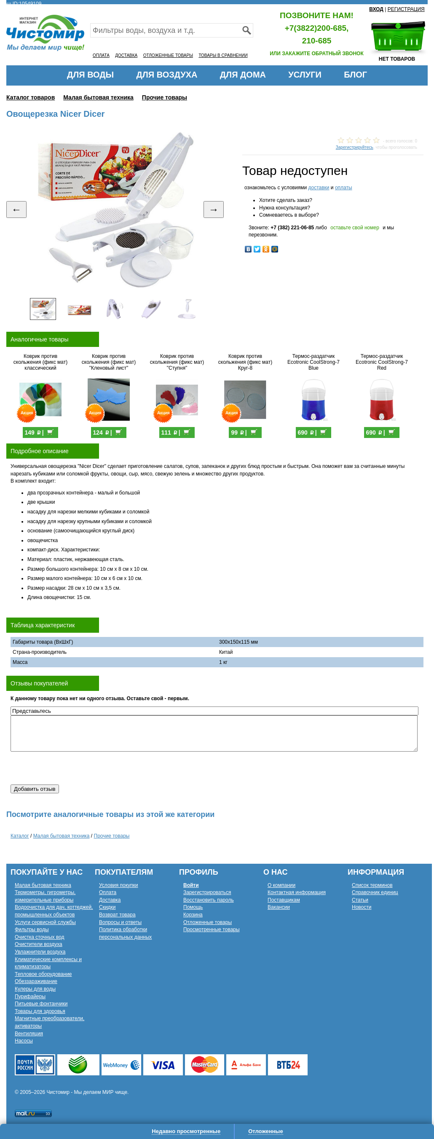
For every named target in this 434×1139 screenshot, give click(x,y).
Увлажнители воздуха (40, 952)
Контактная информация (297, 892)
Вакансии (279, 907)
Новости (361, 907)
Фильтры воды (32, 929)
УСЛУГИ (304, 74)
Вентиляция (29, 1034)
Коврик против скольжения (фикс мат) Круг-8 (245, 362)
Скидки (107, 907)
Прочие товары (164, 97)
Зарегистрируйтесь (354, 147)
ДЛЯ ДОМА (243, 74)
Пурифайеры (30, 996)
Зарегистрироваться (207, 892)
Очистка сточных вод (39, 937)
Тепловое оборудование (43, 974)
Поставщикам (284, 900)
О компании (281, 885)
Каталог (20, 836)
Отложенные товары (207, 922)
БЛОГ (355, 74)
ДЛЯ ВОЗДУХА (167, 74)
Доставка (110, 900)
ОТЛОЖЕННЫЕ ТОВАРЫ (168, 55)
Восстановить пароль (208, 900)
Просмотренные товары (211, 929)
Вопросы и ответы (120, 922)
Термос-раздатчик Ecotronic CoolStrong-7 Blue (313, 362)
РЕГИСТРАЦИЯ (406, 9)
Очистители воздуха (38, 944)
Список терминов (372, 885)
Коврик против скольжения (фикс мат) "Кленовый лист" (109, 362)
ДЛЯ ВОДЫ (90, 74)
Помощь (193, 907)
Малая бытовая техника (98, 97)
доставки (318, 188)
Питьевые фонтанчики (41, 1004)
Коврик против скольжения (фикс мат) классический (40, 362)
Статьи (360, 900)
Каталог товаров (30, 97)
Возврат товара (117, 915)
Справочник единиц (375, 892)
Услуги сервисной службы (45, 922)
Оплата (107, 892)
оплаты (343, 188)
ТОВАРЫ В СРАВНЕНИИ (222, 55)
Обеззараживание (36, 981)
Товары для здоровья (40, 1011)
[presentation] (75, 768)
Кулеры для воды (35, 989)
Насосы (24, 1041)
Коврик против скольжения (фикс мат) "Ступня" (177, 362)
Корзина (193, 915)
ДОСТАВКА (126, 55)
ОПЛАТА (101, 55)
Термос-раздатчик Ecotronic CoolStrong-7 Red (382, 362)
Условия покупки (118, 885)
